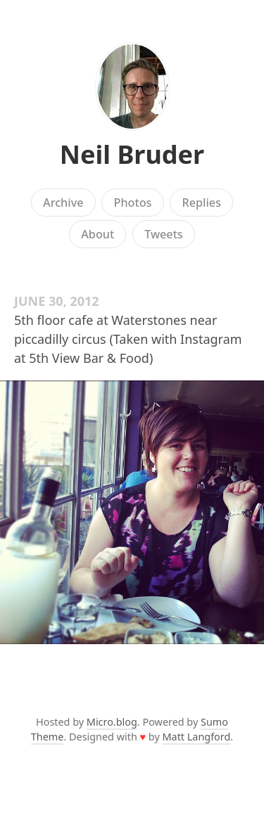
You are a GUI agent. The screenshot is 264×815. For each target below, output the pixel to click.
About (97, 234)
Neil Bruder (132, 154)
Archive (63, 202)
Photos (133, 202)
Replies (201, 202)
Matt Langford (197, 736)
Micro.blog (112, 722)
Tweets (163, 234)
